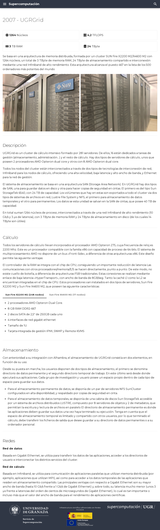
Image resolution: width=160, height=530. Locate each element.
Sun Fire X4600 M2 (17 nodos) (67, 294)
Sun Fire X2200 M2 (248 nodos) (24, 294)
